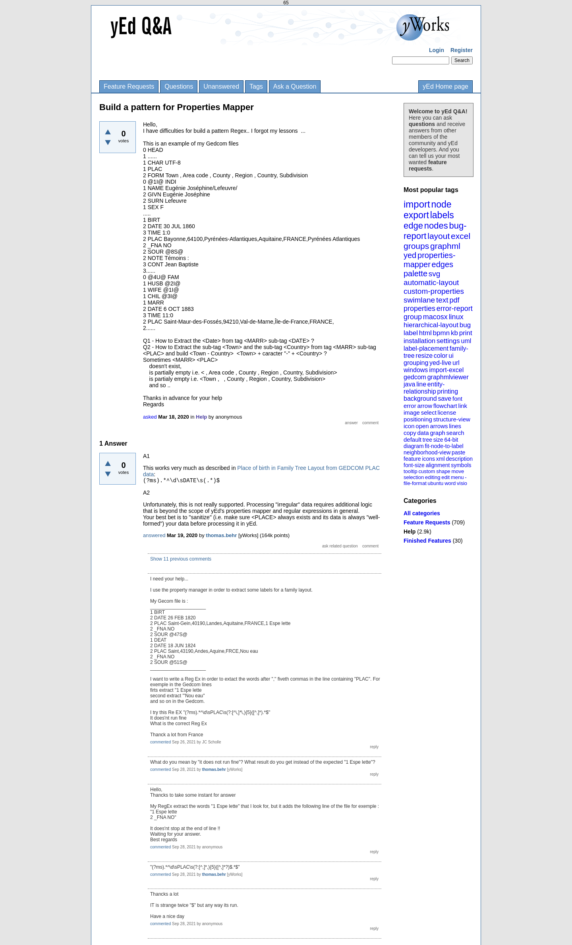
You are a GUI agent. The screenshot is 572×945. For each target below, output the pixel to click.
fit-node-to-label (444, 446)
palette (415, 273)
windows (416, 370)
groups (416, 245)
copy (410, 432)
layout (438, 236)
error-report (455, 308)
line (421, 384)
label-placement (426, 348)
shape (443, 471)
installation (419, 341)
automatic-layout (431, 282)
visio (462, 483)
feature (412, 459)
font (457, 398)
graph (437, 432)
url (456, 362)
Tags (256, 86)
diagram (414, 446)
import (417, 204)
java (409, 384)
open (422, 426)
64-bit (451, 440)
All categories (422, 513)
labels (442, 215)
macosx (435, 317)
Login (436, 50)
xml (440, 459)
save (444, 398)
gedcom (415, 377)
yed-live (440, 362)
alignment (438, 465)
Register (461, 50)
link (463, 405)
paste (458, 452)
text (442, 300)
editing (432, 477)
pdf (454, 300)
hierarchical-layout (431, 325)
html (425, 333)
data (423, 432)
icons (428, 459)
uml (466, 341)
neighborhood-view (427, 452)
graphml (445, 245)
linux (456, 317)
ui (450, 355)
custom (426, 471)
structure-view (451, 419)
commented (160, 742)
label (411, 333)
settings (448, 341)
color (441, 355)
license (447, 412)
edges (443, 264)
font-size (414, 465)
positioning (418, 419)
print (465, 333)
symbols (461, 465)
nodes (436, 226)
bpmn (441, 333)
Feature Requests (129, 86)
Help (409, 531)
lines (455, 426)
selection (414, 477)
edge (413, 226)
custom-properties (434, 291)
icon (409, 426)
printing (447, 391)
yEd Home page (445, 86)
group (413, 317)
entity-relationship (424, 388)
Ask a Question (295, 86)
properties (419, 308)
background (420, 398)
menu (457, 477)
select (429, 412)
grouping (416, 362)
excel (460, 236)
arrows (439, 426)
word (450, 483)
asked (150, 417)
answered (154, 535)
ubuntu (436, 483)
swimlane (419, 300)
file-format (415, 483)
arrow (424, 405)
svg (435, 274)
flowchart (445, 405)
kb (454, 333)
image (412, 412)
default (412, 439)
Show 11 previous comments (180, 559)
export (416, 215)
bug (465, 325)
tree (427, 440)
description (459, 459)
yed (410, 255)
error (410, 405)
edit (445, 477)
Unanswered (221, 86)
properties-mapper (430, 260)
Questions (178, 86)
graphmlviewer (448, 377)
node (441, 204)
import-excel (446, 370)
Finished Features (427, 541)
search (455, 432)
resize (424, 355)
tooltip (410, 471)
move (457, 471)
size (438, 440)
